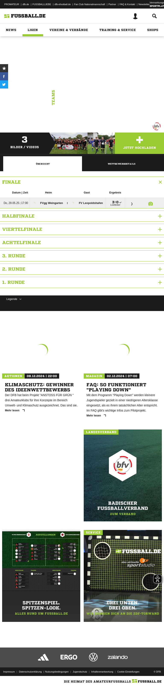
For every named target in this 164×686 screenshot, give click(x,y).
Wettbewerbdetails (121, 164)
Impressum (9, 671)
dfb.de (25, 4)
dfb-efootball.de (62, 4)
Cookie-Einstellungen (128, 671)
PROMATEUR (11, 4)
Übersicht (43, 164)
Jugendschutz (80, 671)
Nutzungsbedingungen (57, 671)
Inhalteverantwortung (102, 671)
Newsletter (144, 4)
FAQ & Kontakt (127, 4)
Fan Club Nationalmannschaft (89, 4)
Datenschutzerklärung (30, 671)
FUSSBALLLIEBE (41, 4)
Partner (112, 4)
